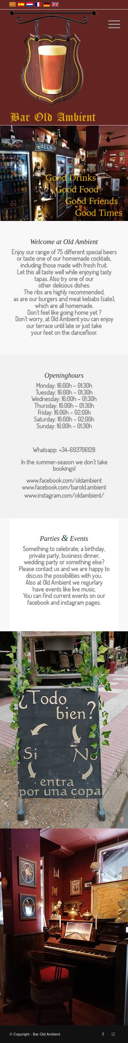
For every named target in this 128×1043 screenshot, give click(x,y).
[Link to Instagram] (113, 1034)
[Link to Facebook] (103, 1034)
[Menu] (108, 24)
